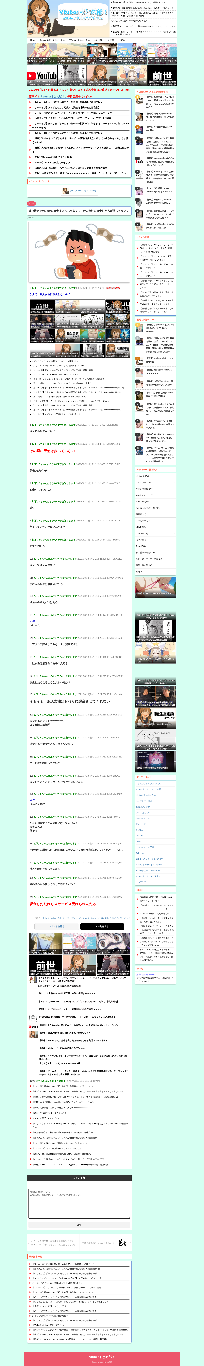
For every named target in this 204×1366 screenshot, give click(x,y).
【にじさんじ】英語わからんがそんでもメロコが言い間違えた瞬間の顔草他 (66, 1268)
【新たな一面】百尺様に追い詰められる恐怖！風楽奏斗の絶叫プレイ (143, 8)
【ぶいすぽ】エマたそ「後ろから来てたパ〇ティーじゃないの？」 (59, 396)
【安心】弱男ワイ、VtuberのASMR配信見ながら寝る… (159, 201)
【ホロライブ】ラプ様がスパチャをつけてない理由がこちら (139, 2)
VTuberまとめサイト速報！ (148, 876)
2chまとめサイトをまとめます (149, 859)
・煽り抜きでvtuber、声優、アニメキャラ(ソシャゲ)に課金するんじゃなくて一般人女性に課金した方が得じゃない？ (89, 918)
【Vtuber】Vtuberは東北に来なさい (48, 1325)
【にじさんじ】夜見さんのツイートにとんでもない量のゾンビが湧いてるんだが (68, 1159)
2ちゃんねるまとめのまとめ (52, 40)
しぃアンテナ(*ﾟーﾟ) (144, 801)
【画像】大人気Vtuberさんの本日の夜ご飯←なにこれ (160, 226)
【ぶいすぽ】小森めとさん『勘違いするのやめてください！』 (60, 1143)
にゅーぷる (141, 824)
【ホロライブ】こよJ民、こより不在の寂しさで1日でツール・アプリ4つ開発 (71, 118)
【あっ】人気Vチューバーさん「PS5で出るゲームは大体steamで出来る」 (62, 383)
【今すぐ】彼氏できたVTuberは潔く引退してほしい (159, 394)
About (33, 40)
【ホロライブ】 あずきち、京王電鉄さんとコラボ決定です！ (57, 414)
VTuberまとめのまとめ (79, 40)
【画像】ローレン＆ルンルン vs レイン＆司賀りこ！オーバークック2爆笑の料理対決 (70, 1164)
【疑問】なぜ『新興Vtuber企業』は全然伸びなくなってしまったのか (63, 1102)
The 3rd (139, 836)
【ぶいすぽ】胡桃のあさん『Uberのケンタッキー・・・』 (160, 190)
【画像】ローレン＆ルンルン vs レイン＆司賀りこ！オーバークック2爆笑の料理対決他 (68, 379)
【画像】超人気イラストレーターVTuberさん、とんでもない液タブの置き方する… (160, 437)
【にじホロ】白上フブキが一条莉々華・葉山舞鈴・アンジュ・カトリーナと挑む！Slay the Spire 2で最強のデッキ (80, 1125)
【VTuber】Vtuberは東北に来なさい (51, 162)
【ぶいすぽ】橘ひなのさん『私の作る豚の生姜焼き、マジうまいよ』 (63, 1086)
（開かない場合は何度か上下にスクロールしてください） (155, 977)
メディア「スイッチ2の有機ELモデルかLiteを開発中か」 (55, 361)
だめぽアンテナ (143, 807)
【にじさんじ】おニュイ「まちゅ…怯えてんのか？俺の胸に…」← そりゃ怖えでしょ (70, 1301)
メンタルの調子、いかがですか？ (47, 1118)
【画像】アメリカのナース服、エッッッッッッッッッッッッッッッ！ (157, 907)
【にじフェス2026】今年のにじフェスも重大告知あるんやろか (58, 366)
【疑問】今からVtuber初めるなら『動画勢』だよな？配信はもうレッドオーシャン (160, 161)
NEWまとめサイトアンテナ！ (149, 865)
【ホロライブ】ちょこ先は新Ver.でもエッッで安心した (56, 1148)
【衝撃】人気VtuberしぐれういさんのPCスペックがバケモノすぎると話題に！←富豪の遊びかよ (80, 150)
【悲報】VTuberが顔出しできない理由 (52, 157)
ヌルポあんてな (143, 812)
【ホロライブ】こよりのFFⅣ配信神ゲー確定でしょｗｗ (55, 374)
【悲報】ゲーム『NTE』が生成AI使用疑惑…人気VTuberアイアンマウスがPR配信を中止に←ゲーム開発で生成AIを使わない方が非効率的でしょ (160, 455)
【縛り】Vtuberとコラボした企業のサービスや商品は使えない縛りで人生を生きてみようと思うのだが (80, 140)
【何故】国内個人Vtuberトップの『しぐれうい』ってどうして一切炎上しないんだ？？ (160, 214)
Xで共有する (102, 926)
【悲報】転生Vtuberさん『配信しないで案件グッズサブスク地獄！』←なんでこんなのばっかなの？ (160, 102)
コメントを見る (56, 926)
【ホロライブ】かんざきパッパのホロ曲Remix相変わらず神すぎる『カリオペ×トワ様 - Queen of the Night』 (143, 14)
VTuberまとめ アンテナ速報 (148, 789)
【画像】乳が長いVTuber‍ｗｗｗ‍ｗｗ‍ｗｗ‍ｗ (159, 371)
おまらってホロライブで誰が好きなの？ (130, 21)
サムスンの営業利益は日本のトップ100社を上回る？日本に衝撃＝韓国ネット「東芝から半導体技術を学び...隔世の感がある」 (156, 954)
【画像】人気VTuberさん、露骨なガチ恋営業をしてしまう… (160, 383)
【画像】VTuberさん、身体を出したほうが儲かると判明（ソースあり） (160, 424)
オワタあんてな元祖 (145, 847)
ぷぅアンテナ (142, 882)
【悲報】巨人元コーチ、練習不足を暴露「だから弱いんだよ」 (157, 920)
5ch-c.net (140, 853)
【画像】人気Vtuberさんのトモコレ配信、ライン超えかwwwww (160, 328)
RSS (122, 40)
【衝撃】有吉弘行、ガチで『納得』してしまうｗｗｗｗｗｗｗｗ (61, 1107)
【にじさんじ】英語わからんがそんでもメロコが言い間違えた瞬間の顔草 (69, 168)
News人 (139, 830)
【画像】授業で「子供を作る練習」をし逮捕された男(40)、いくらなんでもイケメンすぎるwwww (157, 941)
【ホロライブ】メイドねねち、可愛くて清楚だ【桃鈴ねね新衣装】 (66, 107)
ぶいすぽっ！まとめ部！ (105, 40)
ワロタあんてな (143, 818)
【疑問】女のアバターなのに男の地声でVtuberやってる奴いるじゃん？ (143, 26)
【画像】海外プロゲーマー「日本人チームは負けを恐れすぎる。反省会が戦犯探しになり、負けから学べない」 (157, 929)
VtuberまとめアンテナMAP (148, 870)
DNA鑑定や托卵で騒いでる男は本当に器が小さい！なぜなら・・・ (157, 899)
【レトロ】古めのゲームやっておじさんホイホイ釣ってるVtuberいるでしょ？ (72, 113)
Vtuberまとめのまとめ (146, 795)
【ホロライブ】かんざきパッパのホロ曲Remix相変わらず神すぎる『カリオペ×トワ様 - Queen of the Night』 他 (78, 388)
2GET (138, 841)
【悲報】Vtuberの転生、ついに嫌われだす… (160, 360)
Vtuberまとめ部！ (102, 1357)
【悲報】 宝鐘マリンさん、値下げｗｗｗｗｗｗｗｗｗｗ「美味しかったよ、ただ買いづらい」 (144, 33)
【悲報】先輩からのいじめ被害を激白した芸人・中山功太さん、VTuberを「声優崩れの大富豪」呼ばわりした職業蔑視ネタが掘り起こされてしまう (160, 145)
